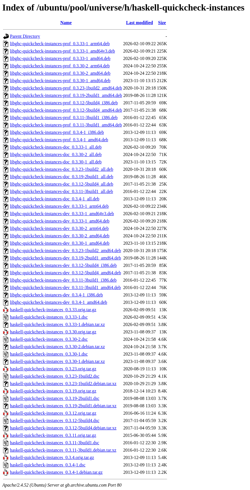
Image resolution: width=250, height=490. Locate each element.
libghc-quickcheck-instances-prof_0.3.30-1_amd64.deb (60, 80)
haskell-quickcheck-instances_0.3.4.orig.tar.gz (52, 457)
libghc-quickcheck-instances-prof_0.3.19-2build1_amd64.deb (66, 95)
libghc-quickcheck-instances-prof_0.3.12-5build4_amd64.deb (66, 110)
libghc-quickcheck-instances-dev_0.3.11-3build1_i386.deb (63, 280)
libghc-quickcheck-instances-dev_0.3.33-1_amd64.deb (60, 221)
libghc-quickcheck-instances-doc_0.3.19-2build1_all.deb (61, 176)
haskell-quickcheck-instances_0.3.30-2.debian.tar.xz (57, 346)
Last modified (139, 22)
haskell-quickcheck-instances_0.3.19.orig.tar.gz (53, 391)
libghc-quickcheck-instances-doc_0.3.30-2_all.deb (56, 154)
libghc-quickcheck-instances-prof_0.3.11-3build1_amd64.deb (66, 124)
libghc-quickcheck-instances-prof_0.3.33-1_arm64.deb (60, 43)
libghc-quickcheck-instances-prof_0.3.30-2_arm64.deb (60, 65)
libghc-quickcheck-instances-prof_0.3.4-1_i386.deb (57, 132)
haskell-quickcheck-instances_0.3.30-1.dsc (49, 354)
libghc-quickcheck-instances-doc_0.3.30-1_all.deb (56, 161)
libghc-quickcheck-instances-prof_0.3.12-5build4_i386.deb (64, 102)
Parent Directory (25, 36)
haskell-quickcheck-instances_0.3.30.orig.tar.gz (53, 331)
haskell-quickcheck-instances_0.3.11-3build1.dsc (54, 442)
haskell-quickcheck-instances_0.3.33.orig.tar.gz (53, 309)
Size (162, 22)
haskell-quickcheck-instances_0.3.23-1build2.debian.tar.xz (63, 383)
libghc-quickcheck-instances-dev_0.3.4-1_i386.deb (56, 294)
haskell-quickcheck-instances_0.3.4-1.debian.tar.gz (56, 472)
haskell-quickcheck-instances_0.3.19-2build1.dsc (54, 398)
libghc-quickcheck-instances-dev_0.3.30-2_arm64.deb (59, 228)
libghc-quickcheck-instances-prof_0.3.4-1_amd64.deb (59, 139)
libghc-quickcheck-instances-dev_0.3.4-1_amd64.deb (58, 302)
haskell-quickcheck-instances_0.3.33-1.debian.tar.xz (57, 324)
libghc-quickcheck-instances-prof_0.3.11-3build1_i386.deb (63, 117)
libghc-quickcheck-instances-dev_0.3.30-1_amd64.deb (60, 243)
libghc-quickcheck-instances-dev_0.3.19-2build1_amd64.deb (65, 258)
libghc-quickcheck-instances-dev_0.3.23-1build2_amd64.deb (65, 250)
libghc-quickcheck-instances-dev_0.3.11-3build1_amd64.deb (65, 287)
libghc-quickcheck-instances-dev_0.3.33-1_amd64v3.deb (62, 213)
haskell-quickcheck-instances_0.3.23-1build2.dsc (54, 376)
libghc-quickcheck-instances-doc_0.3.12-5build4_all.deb (61, 184)
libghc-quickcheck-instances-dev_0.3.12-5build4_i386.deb (63, 265)
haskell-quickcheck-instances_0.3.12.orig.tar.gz (53, 413)
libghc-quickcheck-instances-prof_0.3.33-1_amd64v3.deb (62, 51)
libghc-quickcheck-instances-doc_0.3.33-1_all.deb (56, 147)
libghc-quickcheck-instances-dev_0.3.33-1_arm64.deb (59, 206)
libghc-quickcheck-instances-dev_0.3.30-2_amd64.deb (60, 235)
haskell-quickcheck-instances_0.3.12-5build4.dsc (54, 420)
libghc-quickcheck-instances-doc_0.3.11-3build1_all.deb (61, 191)
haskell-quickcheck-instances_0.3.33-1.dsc (49, 317)
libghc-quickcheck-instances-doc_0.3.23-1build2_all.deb (61, 169)
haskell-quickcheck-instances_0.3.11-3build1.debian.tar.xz (63, 450)
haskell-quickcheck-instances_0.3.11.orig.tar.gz (53, 435)
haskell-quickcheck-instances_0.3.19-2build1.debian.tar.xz (63, 405)
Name (66, 22)
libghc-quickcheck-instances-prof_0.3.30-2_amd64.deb (60, 73)
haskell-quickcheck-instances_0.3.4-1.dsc (47, 464)
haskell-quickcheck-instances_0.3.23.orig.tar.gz (53, 368)
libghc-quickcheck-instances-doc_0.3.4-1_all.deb (54, 198)
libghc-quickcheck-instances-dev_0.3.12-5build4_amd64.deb (65, 272)
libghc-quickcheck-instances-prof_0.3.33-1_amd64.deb (60, 58)
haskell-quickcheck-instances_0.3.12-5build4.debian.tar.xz (63, 427)
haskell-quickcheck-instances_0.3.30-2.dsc (49, 339)
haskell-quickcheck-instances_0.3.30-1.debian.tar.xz (57, 361)
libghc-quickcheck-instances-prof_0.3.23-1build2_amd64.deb (66, 88)
